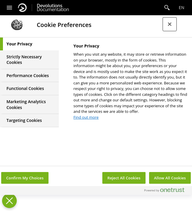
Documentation (53, 7)
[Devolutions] (22, 7)
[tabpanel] (130, 83)
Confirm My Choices (25, 178)
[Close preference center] (169, 24)
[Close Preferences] (9, 200)
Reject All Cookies (123, 178)
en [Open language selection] (181, 7)
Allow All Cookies (170, 178)
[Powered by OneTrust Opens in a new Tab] (166, 191)
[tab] (29, 44)
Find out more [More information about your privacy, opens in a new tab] (86, 117)
